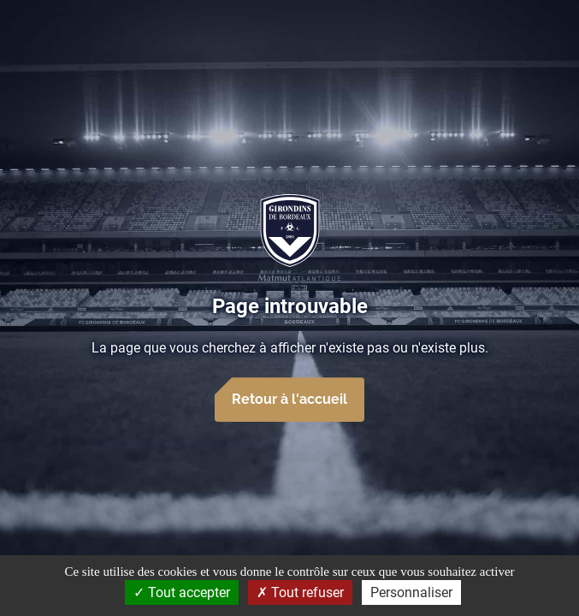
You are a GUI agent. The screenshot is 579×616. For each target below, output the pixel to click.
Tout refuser (300, 592)
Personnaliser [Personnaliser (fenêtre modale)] (411, 592)
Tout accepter (181, 592)
